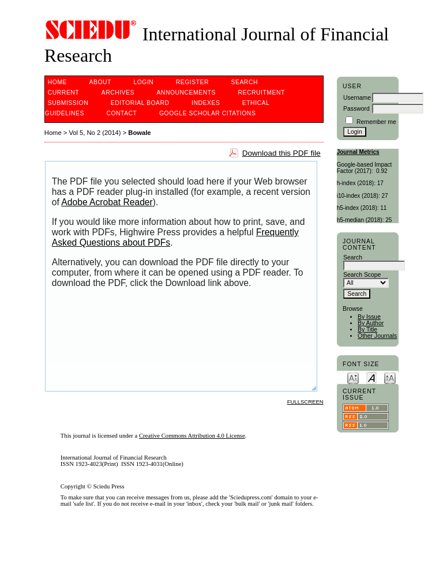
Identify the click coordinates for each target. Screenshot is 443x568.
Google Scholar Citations (207, 113)
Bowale (139, 132)
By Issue (369, 317)
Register (192, 82)
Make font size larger (390, 377)
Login (143, 82)
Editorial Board (140, 103)
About (100, 82)
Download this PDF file (281, 153)
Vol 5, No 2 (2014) (95, 132)
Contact (121, 113)
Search (244, 82)
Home (57, 82)
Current (63, 92)
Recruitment (261, 92)
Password (356, 109)
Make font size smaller (353, 377)
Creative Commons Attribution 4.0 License (192, 435)
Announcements (186, 92)
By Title (367, 329)
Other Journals (377, 336)
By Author (371, 323)
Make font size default (371, 377)
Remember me (376, 122)
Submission (68, 103)
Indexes (206, 103)
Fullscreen (305, 401)
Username (357, 98)
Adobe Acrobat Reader (106, 202)
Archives (118, 92)
